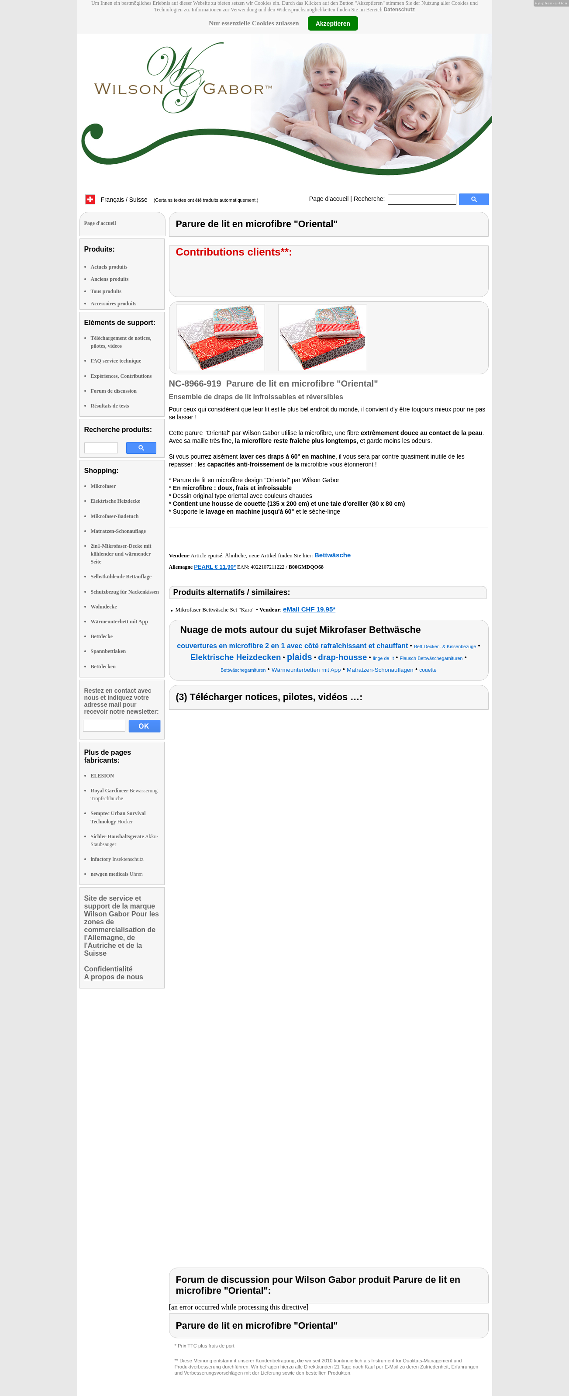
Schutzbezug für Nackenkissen (125, 592)
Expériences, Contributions (121, 376)
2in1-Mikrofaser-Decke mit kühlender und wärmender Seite (121, 554)
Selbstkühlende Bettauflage (121, 577)
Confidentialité (108, 969)
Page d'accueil (329, 198)
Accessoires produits (114, 304)
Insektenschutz (117, 859)
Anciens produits (110, 279)
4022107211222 (268, 567)
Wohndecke (104, 607)
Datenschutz (399, 10)
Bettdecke (102, 636)
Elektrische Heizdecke (116, 501)
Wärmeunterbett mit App (119, 622)
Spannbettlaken (108, 651)
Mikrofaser (103, 486)
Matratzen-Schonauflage (118, 531)
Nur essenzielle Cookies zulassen (254, 23)
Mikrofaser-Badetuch (115, 516)
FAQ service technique (116, 361)
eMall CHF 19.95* (309, 609)
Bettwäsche (332, 555)
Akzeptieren (333, 23)
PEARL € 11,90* (215, 566)
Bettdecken (103, 666)
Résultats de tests (110, 406)
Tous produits (106, 291)
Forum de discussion (114, 391)
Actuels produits (109, 267)
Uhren (117, 874)
